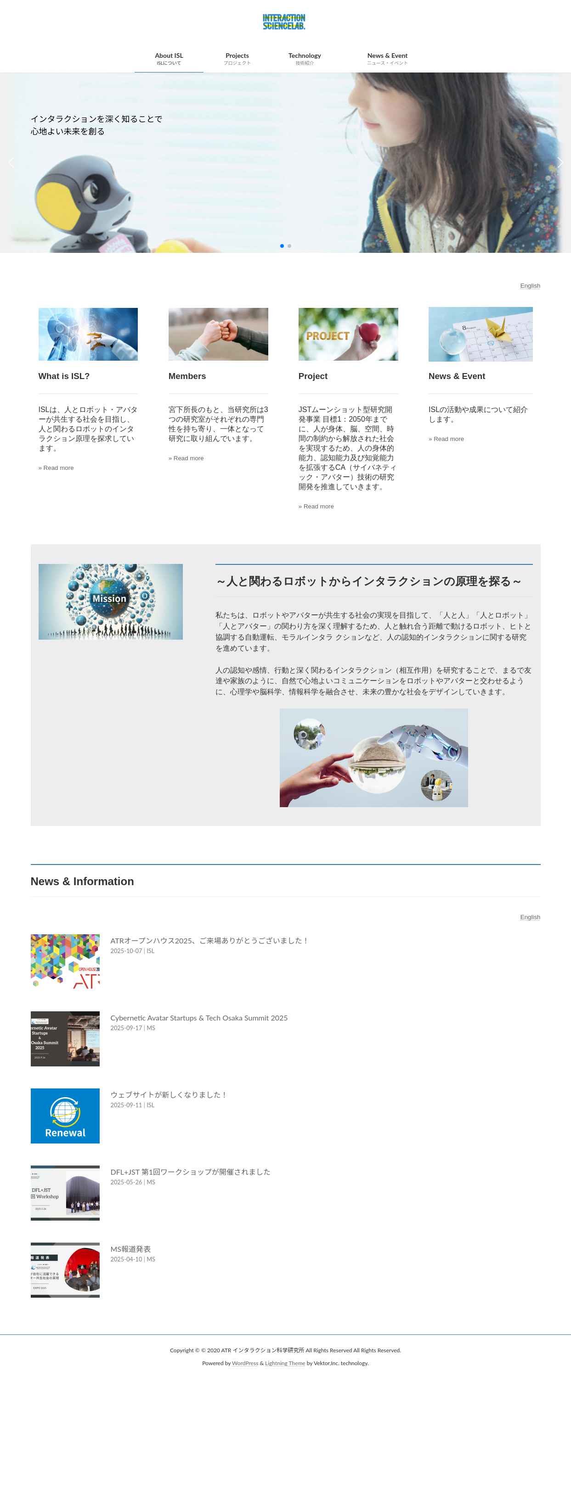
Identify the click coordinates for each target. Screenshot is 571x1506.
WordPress (245, 1364)
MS (151, 1029)
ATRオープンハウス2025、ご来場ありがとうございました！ (210, 941)
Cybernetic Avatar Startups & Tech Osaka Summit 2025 (199, 1019)
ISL (150, 952)
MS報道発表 (131, 1250)
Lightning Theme (285, 1364)
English (530, 285)
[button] (282, 246)
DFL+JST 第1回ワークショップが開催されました (191, 1173)
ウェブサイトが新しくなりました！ (169, 1096)
